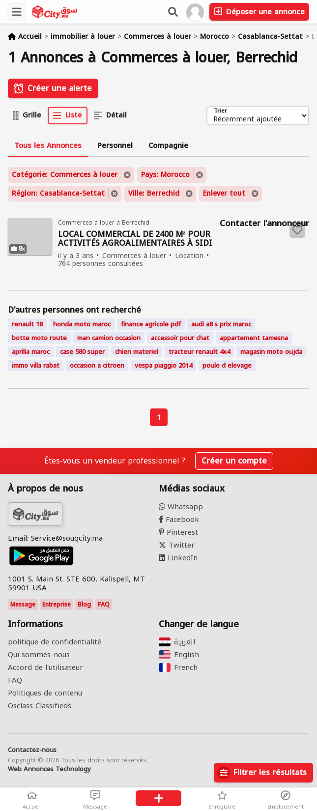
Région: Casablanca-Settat (58, 193)
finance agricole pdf (151, 324)
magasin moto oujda (271, 351)
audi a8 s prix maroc (221, 324)
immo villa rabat (35, 365)
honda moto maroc (82, 324)
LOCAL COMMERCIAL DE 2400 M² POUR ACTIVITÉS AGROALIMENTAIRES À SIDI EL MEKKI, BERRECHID (135, 239)
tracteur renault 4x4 (199, 351)
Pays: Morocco (165, 174)
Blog (84, 604)
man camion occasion (109, 338)
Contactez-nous (32, 750)
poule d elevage (227, 365)
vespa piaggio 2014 (163, 365)
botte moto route (39, 338)
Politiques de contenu (45, 693)
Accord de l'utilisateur (45, 667)
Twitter (177, 545)
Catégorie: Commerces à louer (64, 174)
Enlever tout (224, 193)
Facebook (179, 519)
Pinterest (178, 532)
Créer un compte (234, 460)
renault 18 (27, 324)
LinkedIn (178, 557)
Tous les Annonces (48, 145)
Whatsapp (181, 506)
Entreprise (56, 604)
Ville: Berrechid (153, 193)
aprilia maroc (31, 351)
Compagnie (168, 145)
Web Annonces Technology (49, 769)
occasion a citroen (97, 365)
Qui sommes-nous (39, 654)
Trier (220, 111)
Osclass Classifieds (39, 705)
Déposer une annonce (259, 12)
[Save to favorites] (297, 230)
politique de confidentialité (54, 641)
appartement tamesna (254, 338)
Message (22, 604)
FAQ (104, 604)
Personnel (115, 145)
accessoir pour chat (180, 338)
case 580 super (82, 351)
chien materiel (136, 351)
